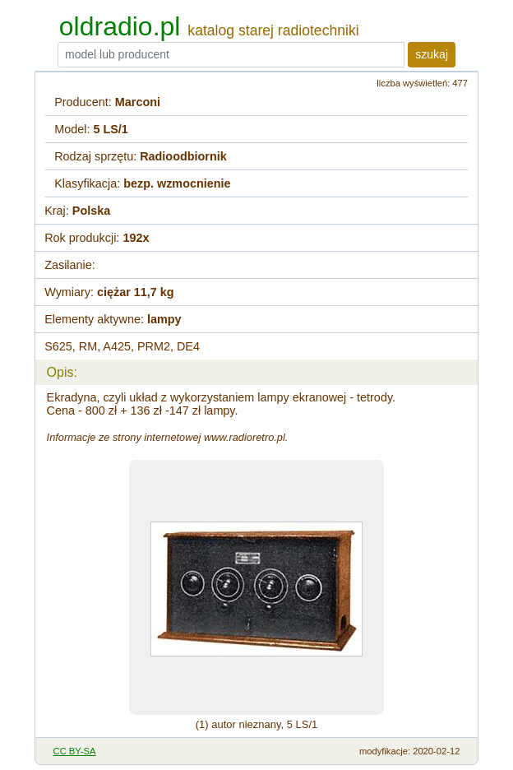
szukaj (431, 54)
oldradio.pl (120, 26)
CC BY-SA (74, 751)
